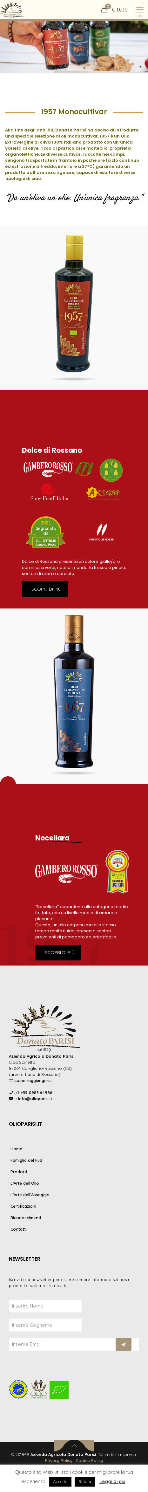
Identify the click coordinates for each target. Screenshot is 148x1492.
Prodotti (18, 1171)
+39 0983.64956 (36, 1092)
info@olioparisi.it (35, 1098)
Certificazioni (23, 1206)
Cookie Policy (89, 1460)
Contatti (18, 1229)
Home (16, 1148)
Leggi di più (112, 1481)
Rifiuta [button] (84, 1481)
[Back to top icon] (74, 1445)
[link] (74, 308)
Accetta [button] (60, 1481)
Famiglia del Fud (26, 1160)
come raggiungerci (32, 1080)
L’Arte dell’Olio (24, 1183)
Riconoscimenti (25, 1217)
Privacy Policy (58, 1460)
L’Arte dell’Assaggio (30, 1194)
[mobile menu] (139, 9)
